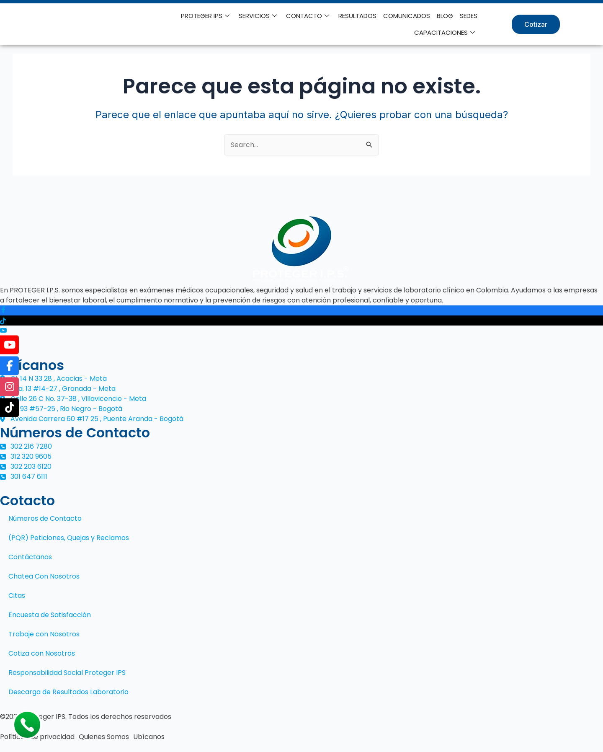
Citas (16, 595)
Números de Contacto (45, 518)
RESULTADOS (357, 15)
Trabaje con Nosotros (44, 634)
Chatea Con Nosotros (44, 576)
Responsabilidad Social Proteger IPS (67, 672)
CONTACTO (307, 16)
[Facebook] (301, 310)
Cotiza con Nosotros (41, 653)
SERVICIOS (258, 16)
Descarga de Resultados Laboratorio (68, 692)
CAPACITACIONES (444, 33)
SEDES (468, 15)
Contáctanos (30, 557)
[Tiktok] (301, 320)
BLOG (445, 15)
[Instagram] (301, 341)
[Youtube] (301, 331)
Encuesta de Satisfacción (49, 615)
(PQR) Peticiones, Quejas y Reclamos (68, 538)
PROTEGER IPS (205, 16)
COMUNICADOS (406, 15)
